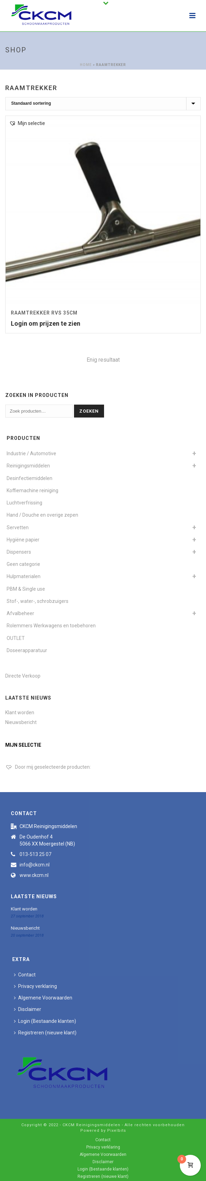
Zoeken (89, 411)
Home (86, 65)
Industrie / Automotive (31, 453)
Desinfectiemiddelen (29, 478)
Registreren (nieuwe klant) (45, 1032)
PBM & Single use (26, 589)
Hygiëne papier (23, 539)
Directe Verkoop (23, 676)
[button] (27, 123)
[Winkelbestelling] (103, 103)
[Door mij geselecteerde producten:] (48, 767)
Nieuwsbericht (21, 722)
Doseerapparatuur (27, 650)
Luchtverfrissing (24, 502)
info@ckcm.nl (35, 865)
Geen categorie (23, 564)
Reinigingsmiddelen (28, 465)
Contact (25, 974)
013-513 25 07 (35, 854)
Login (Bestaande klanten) (45, 1021)
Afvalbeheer (20, 613)
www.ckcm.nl (34, 875)
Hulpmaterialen (24, 576)
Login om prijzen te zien (45, 323)
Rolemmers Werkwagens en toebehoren (51, 625)
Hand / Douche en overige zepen (42, 515)
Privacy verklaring (35, 986)
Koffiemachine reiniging (32, 490)
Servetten (18, 527)
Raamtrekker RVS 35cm (44, 313)
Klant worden (19, 712)
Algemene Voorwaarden (43, 998)
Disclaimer (27, 1009)
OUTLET (16, 638)
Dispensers (19, 552)
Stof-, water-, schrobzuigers (37, 601)
